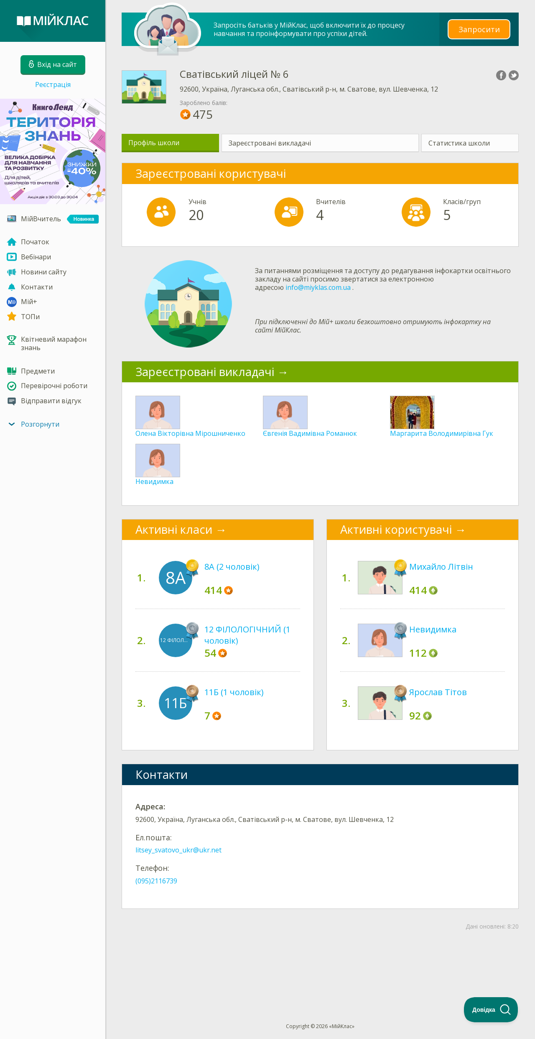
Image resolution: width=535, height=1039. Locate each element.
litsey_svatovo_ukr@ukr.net (178, 850)
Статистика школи (459, 143)
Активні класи (173, 529)
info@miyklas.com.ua (318, 287)
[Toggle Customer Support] (491, 1009)
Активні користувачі (396, 529)
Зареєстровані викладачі (270, 143)
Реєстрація (53, 84)
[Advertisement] (320, 963)
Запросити (479, 29)
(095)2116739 (156, 880)
